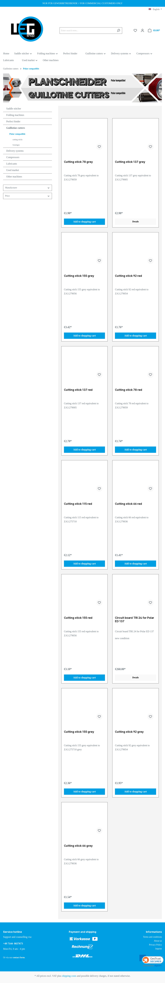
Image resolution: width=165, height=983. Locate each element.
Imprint (158, 949)
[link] (151, 961)
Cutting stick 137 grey (130, 161)
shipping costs (69, 976)
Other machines (14, 176)
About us (158, 941)
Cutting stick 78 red (128, 389)
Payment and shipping (82, 931)
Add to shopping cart (84, 221)
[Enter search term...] (87, 30)
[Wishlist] (135, 30)
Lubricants (11, 163)
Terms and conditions (152, 937)
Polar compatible (17, 134)
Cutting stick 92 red (128, 275)
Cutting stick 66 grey (78, 845)
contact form (19, 957)
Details (135, 221)
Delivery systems (15, 150)
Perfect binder (13, 121)
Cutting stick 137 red (78, 389)
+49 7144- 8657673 (13, 943)
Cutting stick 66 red (128, 503)
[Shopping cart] (154, 30)
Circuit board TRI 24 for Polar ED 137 (134, 619)
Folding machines (15, 115)
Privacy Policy (155, 945)
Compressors (12, 157)
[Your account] (142, 30)
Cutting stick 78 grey (78, 161)
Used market (12, 170)
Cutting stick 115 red (78, 503)
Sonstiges (16, 145)
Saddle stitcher (13, 108)
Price (27, 196)
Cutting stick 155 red (78, 617)
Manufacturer (27, 188)
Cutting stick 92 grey (129, 731)
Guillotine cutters (15, 128)
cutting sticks (18, 139)
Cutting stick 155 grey (79, 275)
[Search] (118, 30)
